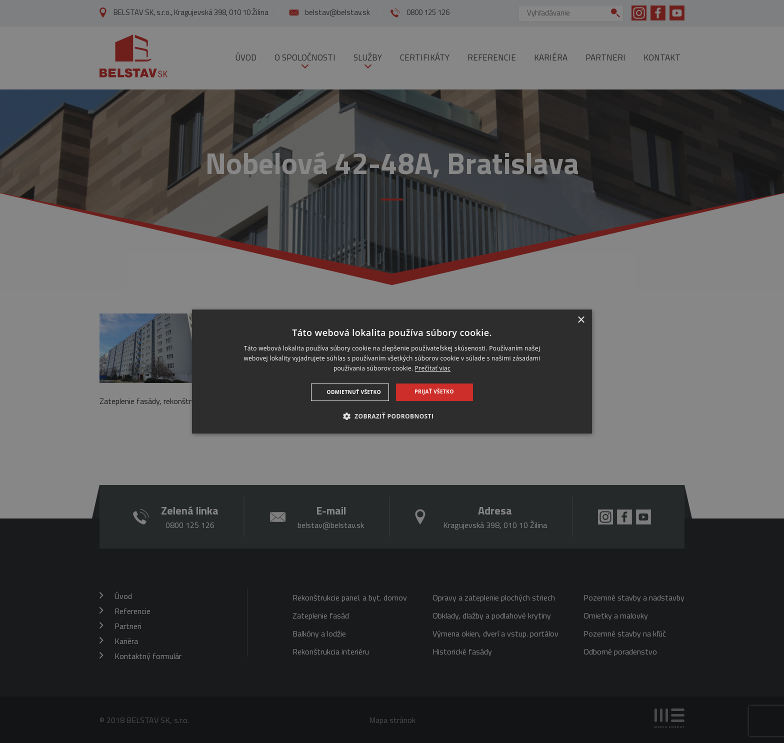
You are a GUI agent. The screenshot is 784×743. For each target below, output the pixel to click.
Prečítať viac (432, 368)
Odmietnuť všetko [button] (354, 392)
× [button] (580, 320)
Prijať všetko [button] (434, 391)
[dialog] (392, 372)
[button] (392, 416)
